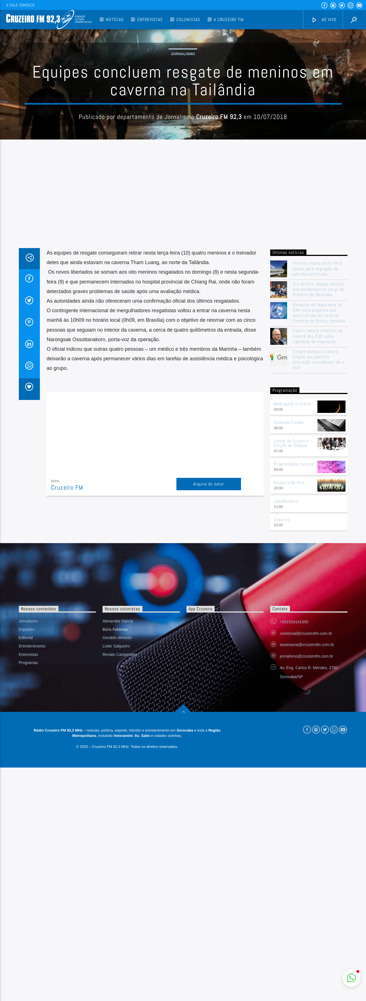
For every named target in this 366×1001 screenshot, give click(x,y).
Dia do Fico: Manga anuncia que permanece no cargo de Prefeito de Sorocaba (318, 403)
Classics (282, 633)
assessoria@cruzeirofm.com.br (307, 758)
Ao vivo (324, 20)
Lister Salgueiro (116, 759)
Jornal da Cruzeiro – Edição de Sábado (293, 557)
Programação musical (294, 578)
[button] (351, 978)
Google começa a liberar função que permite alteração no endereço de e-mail (319, 473)
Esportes (26, 743)
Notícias (114, 20)
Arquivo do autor (208, 597)
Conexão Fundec (289, 536)
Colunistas (188, 20)
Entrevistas (150, 20)
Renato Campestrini (120, 768)
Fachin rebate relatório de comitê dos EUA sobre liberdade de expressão (318, 450)
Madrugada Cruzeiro (292, 517)
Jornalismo (183, 111)
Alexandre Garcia (118, 734)
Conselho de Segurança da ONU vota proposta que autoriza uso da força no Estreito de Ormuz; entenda (319, 426)
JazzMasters (286, 615)
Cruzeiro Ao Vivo (289, 596)
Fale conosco (19, 5)
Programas (28, 776)
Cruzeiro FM (67, 601)
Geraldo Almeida (117, 751)
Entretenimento (32, 759)
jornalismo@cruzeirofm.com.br (306, 770)
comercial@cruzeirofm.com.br (306, 747)
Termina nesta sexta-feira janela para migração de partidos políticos (317, 382)
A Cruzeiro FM (228, 20)
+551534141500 (294, 735)
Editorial (26, 751)
